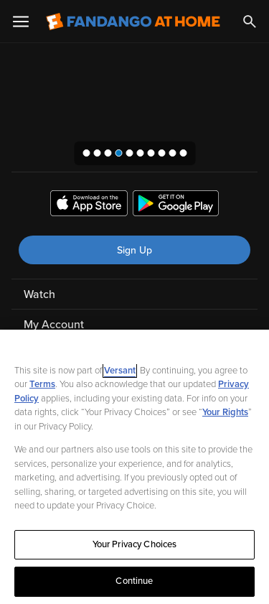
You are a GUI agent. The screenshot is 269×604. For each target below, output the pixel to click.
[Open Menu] (21, 21)
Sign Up (134, 250)
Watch (39, 294)
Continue (134, 581)
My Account (54, 324)
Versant (120, 370)
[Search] (249, 21)
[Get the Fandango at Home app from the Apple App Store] (88, 205)
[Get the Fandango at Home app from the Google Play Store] (176, 205)
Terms (42, 384)
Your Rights (225, 412)
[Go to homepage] (133, 21)
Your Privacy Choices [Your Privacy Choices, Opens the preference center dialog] (135, 544)
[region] (134, 467)
